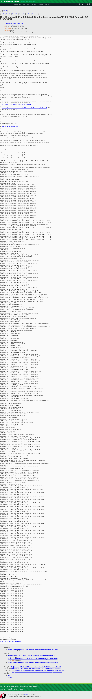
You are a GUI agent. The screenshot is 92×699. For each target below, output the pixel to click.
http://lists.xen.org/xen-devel (12, 127)
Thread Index (35, 14)
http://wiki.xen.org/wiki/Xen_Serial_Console (16, 104)
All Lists (5, 10)
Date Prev (3, 14)
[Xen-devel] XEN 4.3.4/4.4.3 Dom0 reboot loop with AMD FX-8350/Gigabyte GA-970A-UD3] (32, 655)
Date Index (28, 14)
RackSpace (27, 694)
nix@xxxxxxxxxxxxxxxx (17, 25)
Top (1, 10)
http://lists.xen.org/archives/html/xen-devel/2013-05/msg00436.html (24, 108)
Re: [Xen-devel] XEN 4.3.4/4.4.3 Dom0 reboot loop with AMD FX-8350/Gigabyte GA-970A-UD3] (33, 649)
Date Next (8, 14)
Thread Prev (15, 14)
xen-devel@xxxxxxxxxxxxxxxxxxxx (14, 23)
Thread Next (22, 14)
